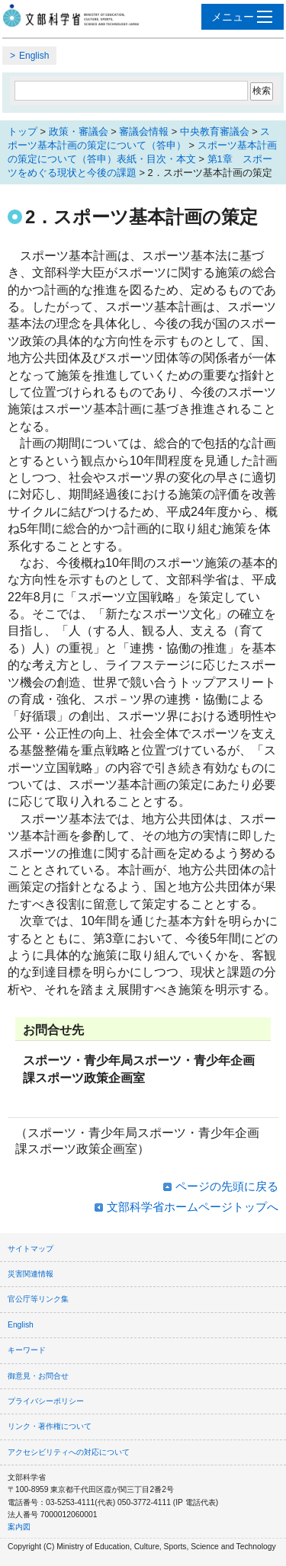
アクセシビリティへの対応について (69, 1452)
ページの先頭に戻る (226, 1186)
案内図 (19, 1527)
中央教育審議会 (214, 131)
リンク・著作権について (50, 1426)
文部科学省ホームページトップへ (192, 1206)
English (34, 55)
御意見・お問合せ (38, 1376)
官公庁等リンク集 (38, 1299)
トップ (22, 131)
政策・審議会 (78, 131)
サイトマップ (30, 1248)
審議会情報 (144, 131)
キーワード (27, 1350)
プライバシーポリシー (46, 1401)
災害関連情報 (30, 1274)
